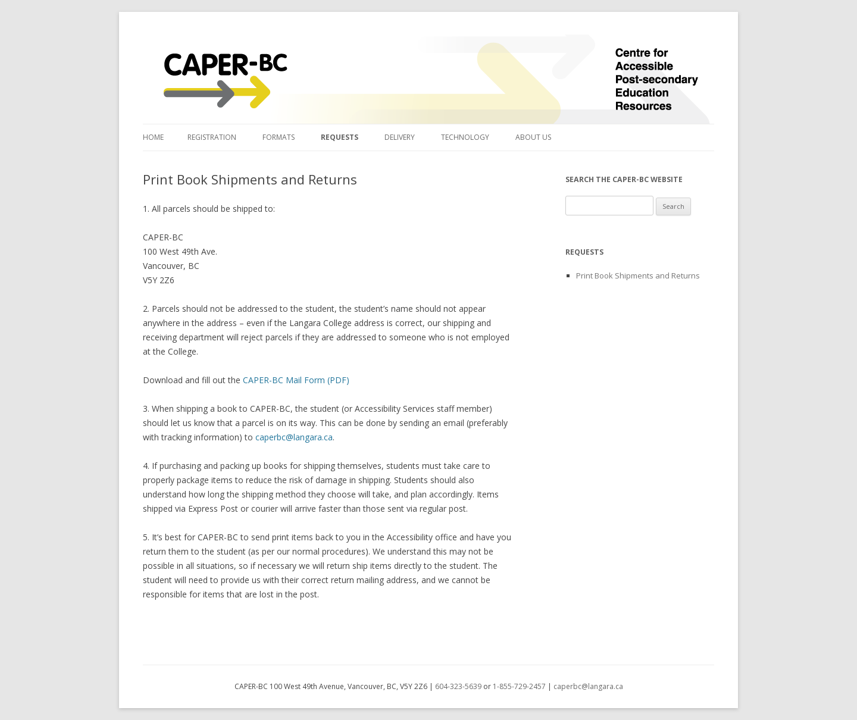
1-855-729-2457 (519, 686)
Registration (211, 137)
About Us (533, 137)
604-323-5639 (458, 686)
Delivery (399, 137)
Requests (339, 137)
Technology (465, 137)
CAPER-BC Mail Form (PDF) (296, 380)
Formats (278, 137)
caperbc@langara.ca (294, 437)
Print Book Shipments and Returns (638, 275)
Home (153, 137)
